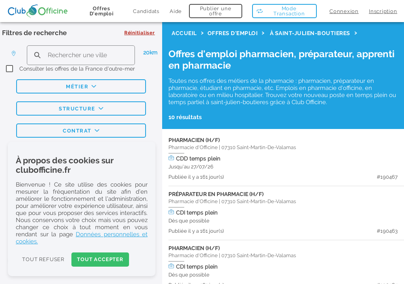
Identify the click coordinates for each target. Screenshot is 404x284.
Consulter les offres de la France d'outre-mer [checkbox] (77, 68)
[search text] (81, 55)
